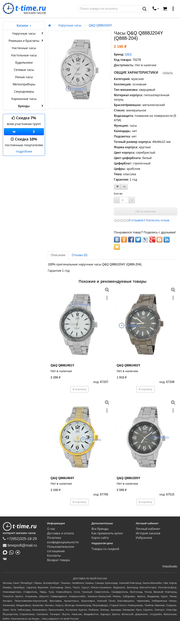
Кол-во (118, 193)
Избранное (144, 537)
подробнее (24, 151)
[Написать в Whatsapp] (12, 552)
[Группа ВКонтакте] (14, 131)
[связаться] (156, 9)
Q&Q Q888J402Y (128, 365)
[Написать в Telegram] (18, 552)
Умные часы (24, 77)
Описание (58, 255)
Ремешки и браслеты (26, 40)
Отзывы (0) (79, 255)
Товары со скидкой (105, 549)
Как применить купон (107, 533)
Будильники (24, 62)
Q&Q (128, 54)
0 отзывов (136, 220)
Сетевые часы (24, 69)
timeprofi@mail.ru (20, 545)
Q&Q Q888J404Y (62, 478)
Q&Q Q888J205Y (128, 478)
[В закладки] (117, 187)
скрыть (168, 72)
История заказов (148, 533)
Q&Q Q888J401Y (62, 365)
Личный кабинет (148, 528)
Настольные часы (24, 55)
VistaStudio (169, 566)
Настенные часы (24, 48)
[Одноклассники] (34, 131)
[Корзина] (165, 9)
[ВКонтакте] (6, 559)
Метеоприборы (24, 84)
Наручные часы (28, 33)
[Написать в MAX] (6, 552)
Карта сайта (100, 537)
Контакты (54, 555)
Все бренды (99, 528)
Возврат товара (58, 560)
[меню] (173, 9)
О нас (51, 528)
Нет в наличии (145, 211)
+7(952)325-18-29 (20, 539)
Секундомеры (24, 91)
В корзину (79, 389)
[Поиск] (109, 8)
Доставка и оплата (60, 533)
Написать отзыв (157, 220)
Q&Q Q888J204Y (100, 25)
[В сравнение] (124, 187)
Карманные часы (23, 98)
